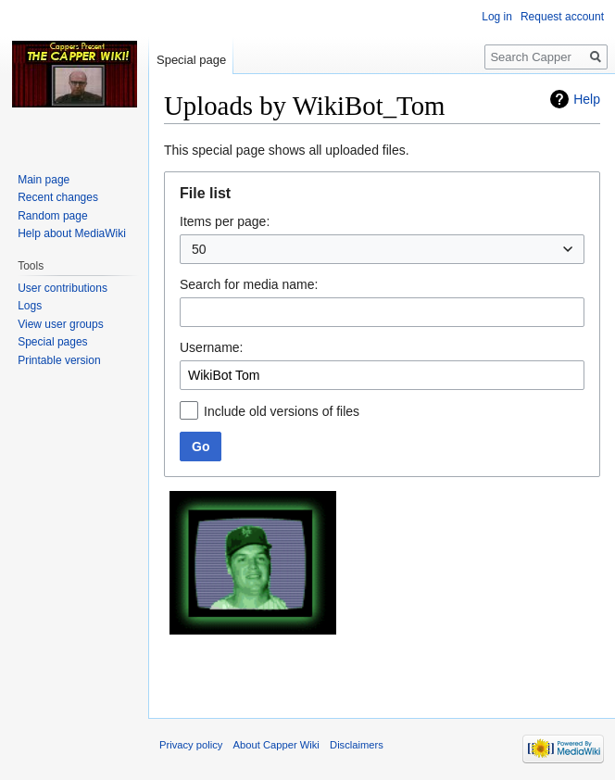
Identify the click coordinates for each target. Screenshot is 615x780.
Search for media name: (249, 284)
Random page (52, 215)
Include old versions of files (281, 411)
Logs (30, 305)
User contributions (62, 288)
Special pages (52, 341)
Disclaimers (356, 744)
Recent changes (58, 197)
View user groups (61, 324)
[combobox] (382, 249)
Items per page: (225, 221)
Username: (211, 347)
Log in (497, 16)
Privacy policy (190, 744)
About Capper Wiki (276, 744)
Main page (43, 179)
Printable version (59, 360)
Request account (562, 16)
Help (586, 99)
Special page (191, 60)
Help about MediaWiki (72, 233)
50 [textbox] (199, 249)
